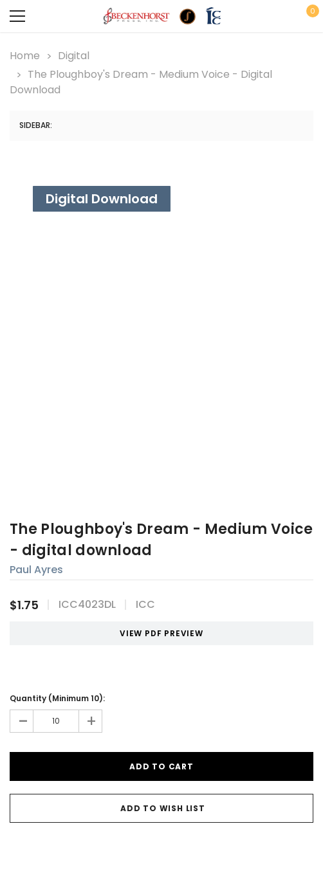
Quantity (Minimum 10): (57, 698)
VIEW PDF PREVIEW (157, 633)
